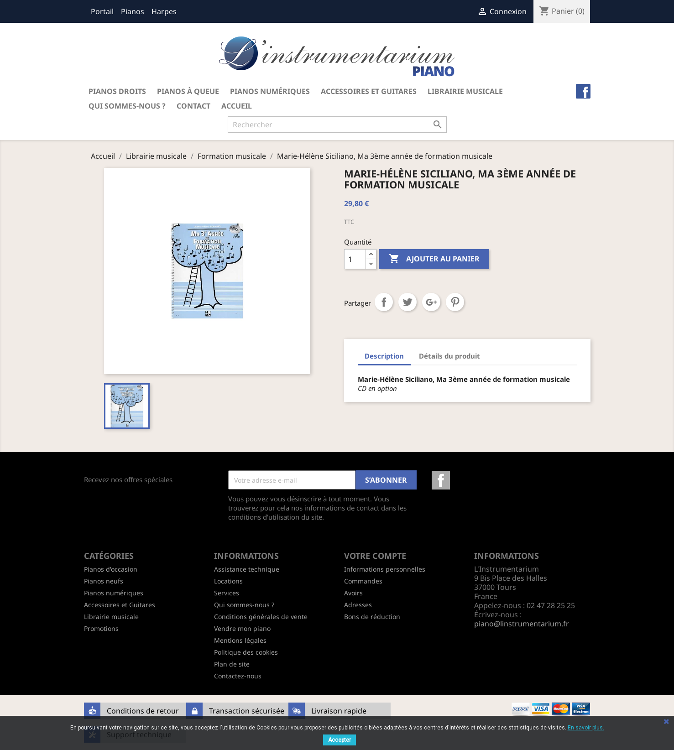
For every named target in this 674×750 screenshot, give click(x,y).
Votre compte (375, 555)
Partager (384, 302)
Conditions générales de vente (261, 616)
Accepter (339, 740)
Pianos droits (117, 91)
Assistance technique (246, 569)
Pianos (132, 11)
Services (226, 593)
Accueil (236, 106)
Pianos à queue (188, 91)
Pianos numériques (270, 91)
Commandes (363, 581)
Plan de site (232, 664)
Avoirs (353, 593)
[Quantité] (355, 259)
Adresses (358, 604)
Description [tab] (384, 355)
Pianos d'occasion (110, 569)
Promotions (101, 628)
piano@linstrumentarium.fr (521, 624)
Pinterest (455, 302)
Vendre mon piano (242, 628)
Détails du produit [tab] (449, 355)
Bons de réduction (372, 616)
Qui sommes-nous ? (127, 106)
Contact (193, 106)
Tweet (407, 302)
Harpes (164, 11)
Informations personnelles (384, 569)
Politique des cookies (246, 652)
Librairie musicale (465, 91)
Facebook (441, 480)
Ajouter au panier (434, 259)
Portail (102, 11)
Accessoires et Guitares (369, 91)
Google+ (431, 302)
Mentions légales (240, 640)
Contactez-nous (237, 676)
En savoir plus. (586, 727)
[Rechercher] (337, 124)
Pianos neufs (103, 581)
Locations (228, 581)
